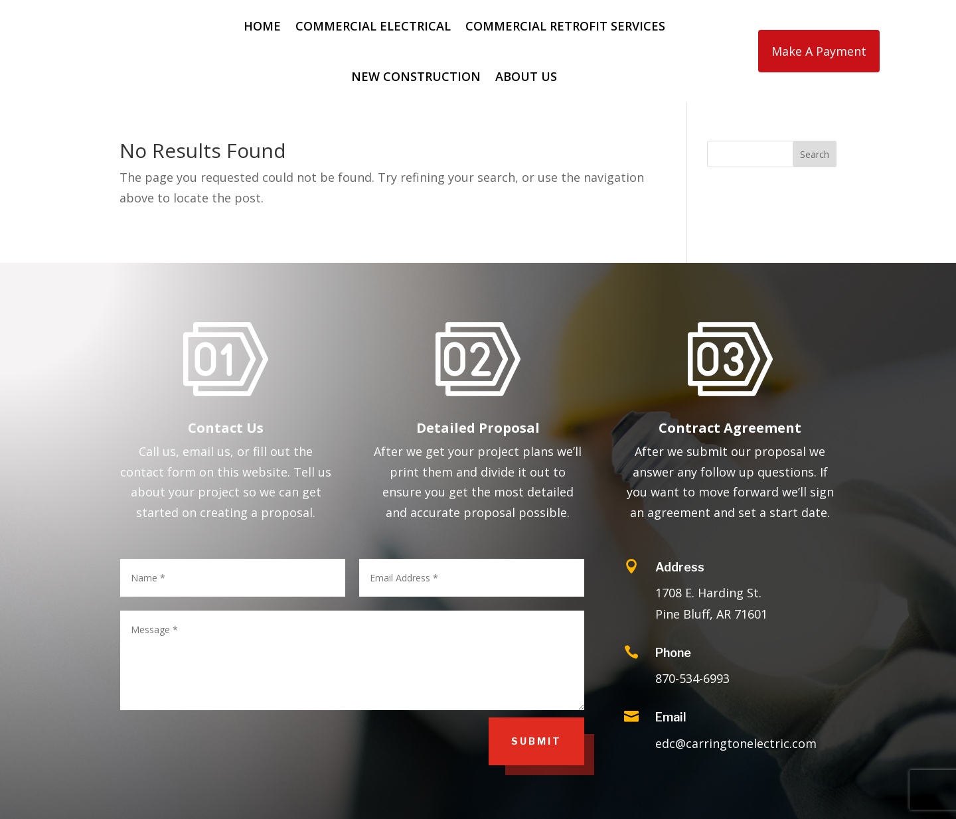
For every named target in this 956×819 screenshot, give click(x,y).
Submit (536, 741)
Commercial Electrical (373, 26)
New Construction (416, 76)
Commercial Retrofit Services (565, 26)
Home (262, 26)
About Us (526, 76)
